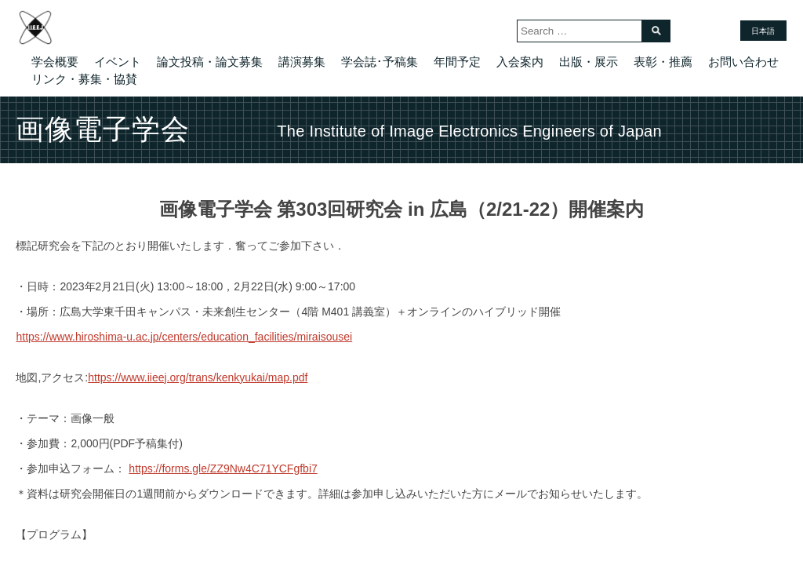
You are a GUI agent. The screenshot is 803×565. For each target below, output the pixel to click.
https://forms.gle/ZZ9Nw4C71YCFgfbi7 (223, 468)
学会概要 (54, 61)
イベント (117, 61)
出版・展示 (588, 61)
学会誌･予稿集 (379, 61)
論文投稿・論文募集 (210, 61)
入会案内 (519, 61)
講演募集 (301, 61)
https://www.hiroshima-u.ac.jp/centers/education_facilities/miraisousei (184, 336)
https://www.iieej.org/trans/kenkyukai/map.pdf (197, 377)
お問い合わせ (743, 61)
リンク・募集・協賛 (84, 79)
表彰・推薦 (663, 61)
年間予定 (457, 61)
